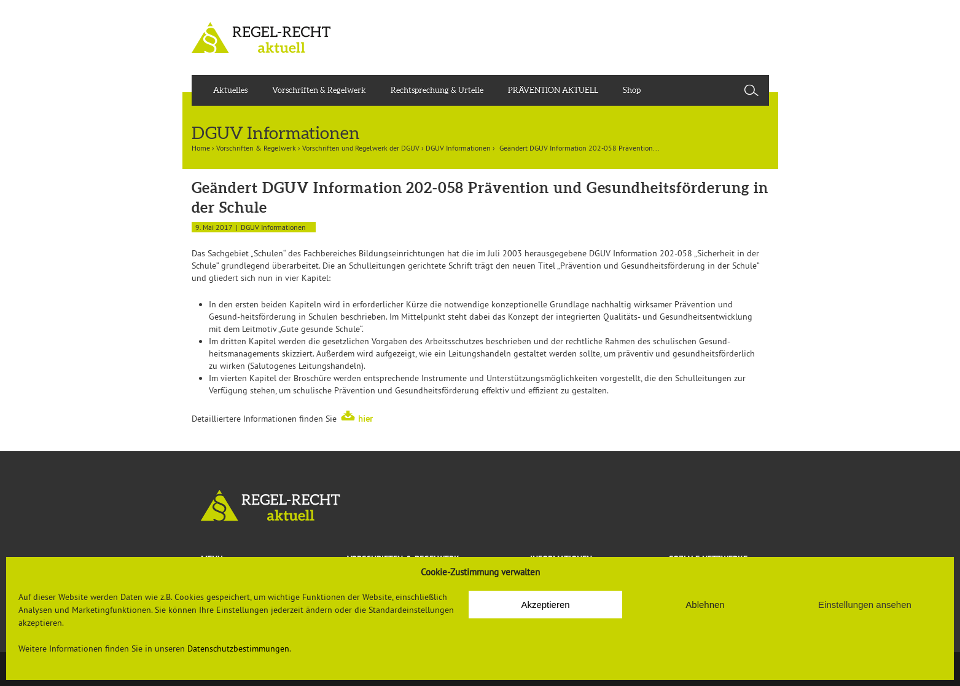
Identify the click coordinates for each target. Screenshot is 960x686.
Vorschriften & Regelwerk (319, 90)
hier (365, 418)
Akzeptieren (545, 604)
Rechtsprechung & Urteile (437, 90)
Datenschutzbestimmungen (238, 648)
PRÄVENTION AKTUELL (553, 90)
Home (201, 147)
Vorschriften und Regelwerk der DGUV (361, 147)
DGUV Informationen (458, 147)
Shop (632, 90)
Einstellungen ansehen (864, 604)
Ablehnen (704, 604)
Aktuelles (230, 90)
